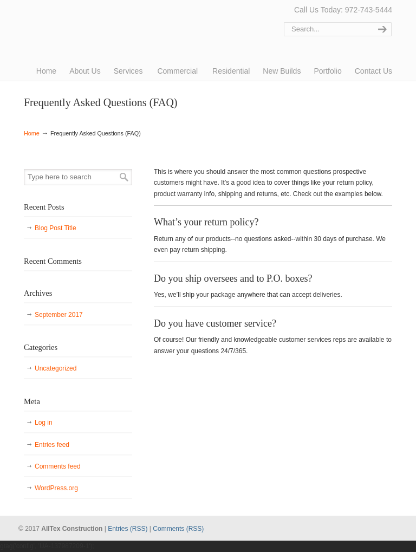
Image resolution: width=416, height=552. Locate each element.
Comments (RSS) (178, 528)
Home (32, 133)
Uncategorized (55, 368)
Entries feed (52, 445)
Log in (44, 422)
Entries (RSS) (127, 528)
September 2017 (59, 315)
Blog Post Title (55, 228)
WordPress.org (56, 488)
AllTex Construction (64, 23)
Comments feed (58, 466)
